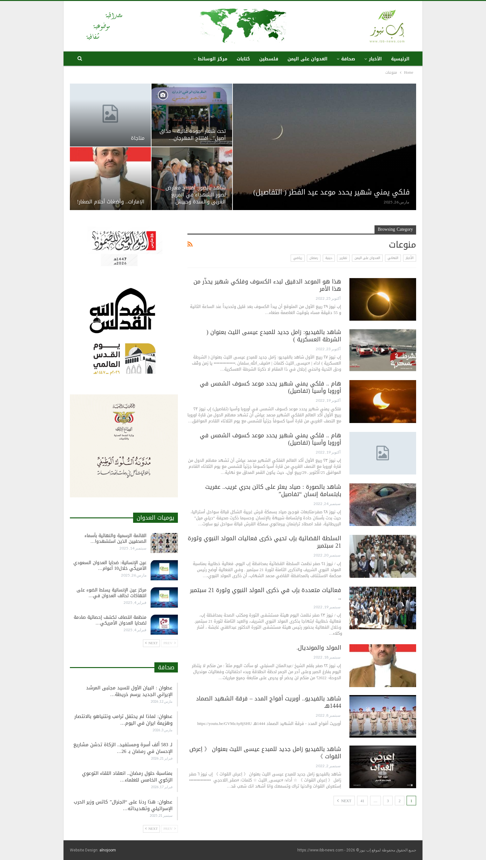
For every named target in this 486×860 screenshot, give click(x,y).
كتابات (243, 59)
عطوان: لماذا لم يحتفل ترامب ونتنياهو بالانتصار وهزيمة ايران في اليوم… (123, 719)
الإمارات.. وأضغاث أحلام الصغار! (110, 202)
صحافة (348, 59)
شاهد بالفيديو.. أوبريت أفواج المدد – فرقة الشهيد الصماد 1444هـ (268, 702)
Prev (169, 643)
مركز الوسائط (212, 59)
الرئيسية (400, 59)
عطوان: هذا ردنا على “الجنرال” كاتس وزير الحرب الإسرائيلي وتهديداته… (123, 805)
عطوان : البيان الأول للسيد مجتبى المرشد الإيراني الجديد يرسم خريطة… (129, 691)
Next (344, 800)
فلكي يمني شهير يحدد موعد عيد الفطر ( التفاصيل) (331, 192)
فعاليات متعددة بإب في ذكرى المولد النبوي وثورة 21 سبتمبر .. (265, 594)
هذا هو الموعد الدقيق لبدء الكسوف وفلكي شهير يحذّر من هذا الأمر (267, 285)
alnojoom (107, 850)
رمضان (313, 258)
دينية (328, 258)
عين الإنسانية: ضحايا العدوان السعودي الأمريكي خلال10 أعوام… (109, 565)
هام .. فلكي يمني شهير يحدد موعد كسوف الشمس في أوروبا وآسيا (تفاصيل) (270, 387)
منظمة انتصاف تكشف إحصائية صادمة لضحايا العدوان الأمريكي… (110, 620)
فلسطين (268, 59)
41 (362, 800)
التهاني (393, 258)
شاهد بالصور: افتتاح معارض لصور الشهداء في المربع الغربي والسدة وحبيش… (195, 195)
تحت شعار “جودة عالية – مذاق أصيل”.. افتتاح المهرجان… (192, 134)
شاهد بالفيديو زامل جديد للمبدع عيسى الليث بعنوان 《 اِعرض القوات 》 (265, 753)
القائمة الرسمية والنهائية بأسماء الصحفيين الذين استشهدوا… (115, 538)
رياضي (297, 258)
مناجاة (138, 138)
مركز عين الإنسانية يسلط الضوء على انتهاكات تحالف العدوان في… (111, 593)
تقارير (343, 258)
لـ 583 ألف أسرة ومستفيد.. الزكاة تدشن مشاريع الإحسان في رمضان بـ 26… (122, 748)
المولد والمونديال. (319, 647)
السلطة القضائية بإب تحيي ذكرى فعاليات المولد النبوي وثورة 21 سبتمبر (264, 542)
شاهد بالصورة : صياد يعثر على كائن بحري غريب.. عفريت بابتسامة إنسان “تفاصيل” (273, 490)
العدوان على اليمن (307, 59)
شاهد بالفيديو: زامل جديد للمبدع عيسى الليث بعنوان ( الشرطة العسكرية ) (273, 336)
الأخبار (375, 59)
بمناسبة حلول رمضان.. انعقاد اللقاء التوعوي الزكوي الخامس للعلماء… (127, 776)
